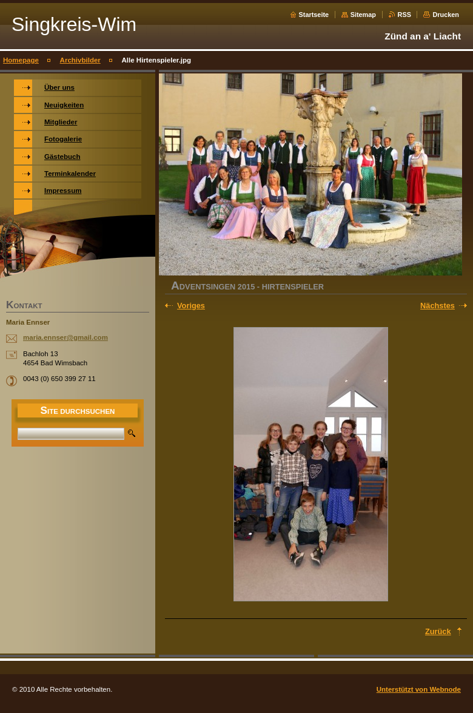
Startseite (314, 14)
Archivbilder (80, 60)
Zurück (438, 631)
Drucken (445, 14)
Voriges (191, 305)
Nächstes (437, 305)
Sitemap (363, 14)
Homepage (21, 60)
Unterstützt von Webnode (419, 689)
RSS (404, 14)
